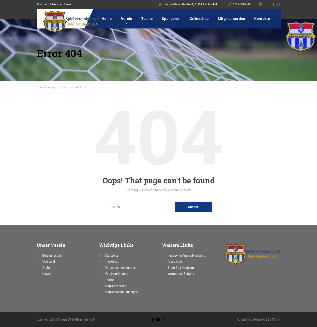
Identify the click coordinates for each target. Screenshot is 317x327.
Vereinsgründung (116, 273)
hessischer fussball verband (186, 255)
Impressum (112, 261)
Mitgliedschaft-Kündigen (121, 292)
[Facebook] (273, 4)
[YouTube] (158, 319)
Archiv (46, 267)
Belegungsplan (52, 255)
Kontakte (262, 18)
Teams (147, 18)
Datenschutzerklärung (120, 267)
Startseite (111, 255)
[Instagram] (278, 4)
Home (107, 18)
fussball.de (175, 261)
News (46, 273)
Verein (126, 18)
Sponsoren (171, 18)
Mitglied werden (231, 18)
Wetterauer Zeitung (181, 273)
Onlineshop (199, 18)
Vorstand (48, 261)
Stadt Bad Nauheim (181, 267)
